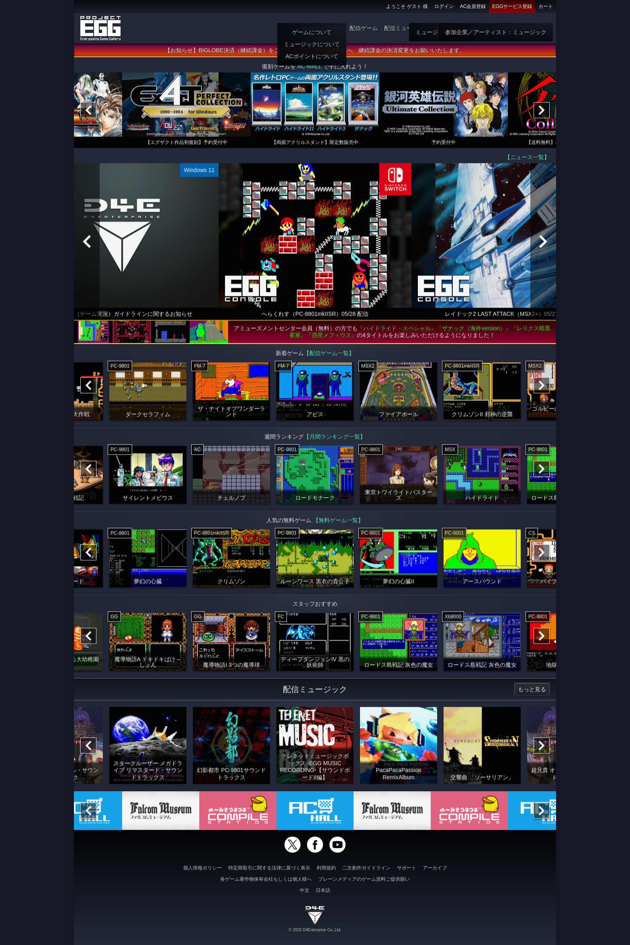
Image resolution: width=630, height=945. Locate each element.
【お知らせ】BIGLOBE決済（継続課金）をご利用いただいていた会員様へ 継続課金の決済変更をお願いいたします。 (315, 53)
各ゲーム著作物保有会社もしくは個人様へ (266, 879)
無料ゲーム (484, 28)
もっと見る (532, 692)
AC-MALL (309, 69)
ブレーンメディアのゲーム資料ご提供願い (364, 879)
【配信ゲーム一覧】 (329, 356)
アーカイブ (435, 867)
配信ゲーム (364, 28)
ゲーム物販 (450, 28)
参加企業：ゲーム (527, 28)
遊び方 (334, 28)
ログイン (444, 6)
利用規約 (326, 867)
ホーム (311, 28)
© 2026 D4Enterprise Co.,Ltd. (314, 930)
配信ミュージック (406, 28)
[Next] (542, 113)
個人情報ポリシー (202, 867)
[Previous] (88, 113)
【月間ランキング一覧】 (335, 440)
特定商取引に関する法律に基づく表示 (269, 867)
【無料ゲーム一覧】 (338, 523)
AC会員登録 (473, 6)
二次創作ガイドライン (366, 867)
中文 (304, 890)
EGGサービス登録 (512, 6)
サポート (406, 867)
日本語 (323, 890)
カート (545, 6)
